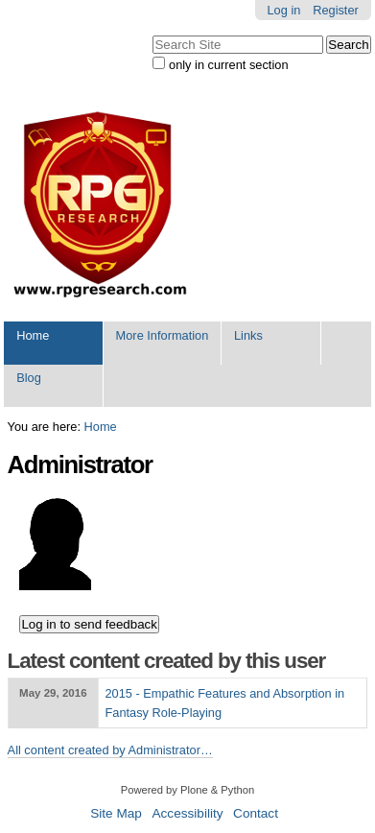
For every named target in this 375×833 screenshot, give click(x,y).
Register (336, 10)
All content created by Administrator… (110, 750)
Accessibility (187, 813)
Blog (28, 377)
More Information (162, 335)
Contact (255, 813)
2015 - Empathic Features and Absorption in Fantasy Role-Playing (224, 702)
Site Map (116, 813)
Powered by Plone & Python (187, 790)
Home (32, 335)
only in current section (228, 65)
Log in (284, 10)
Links (248, 335)
